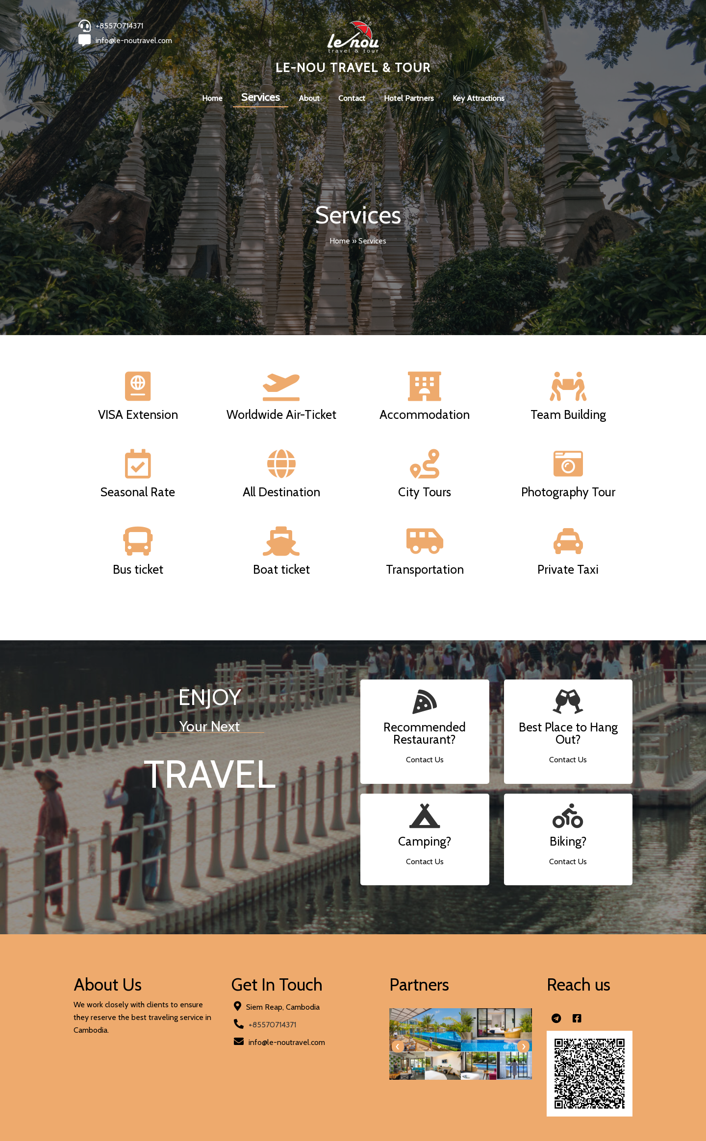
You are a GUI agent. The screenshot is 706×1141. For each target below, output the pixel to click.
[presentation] (398, 1047)
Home (339, 240)
